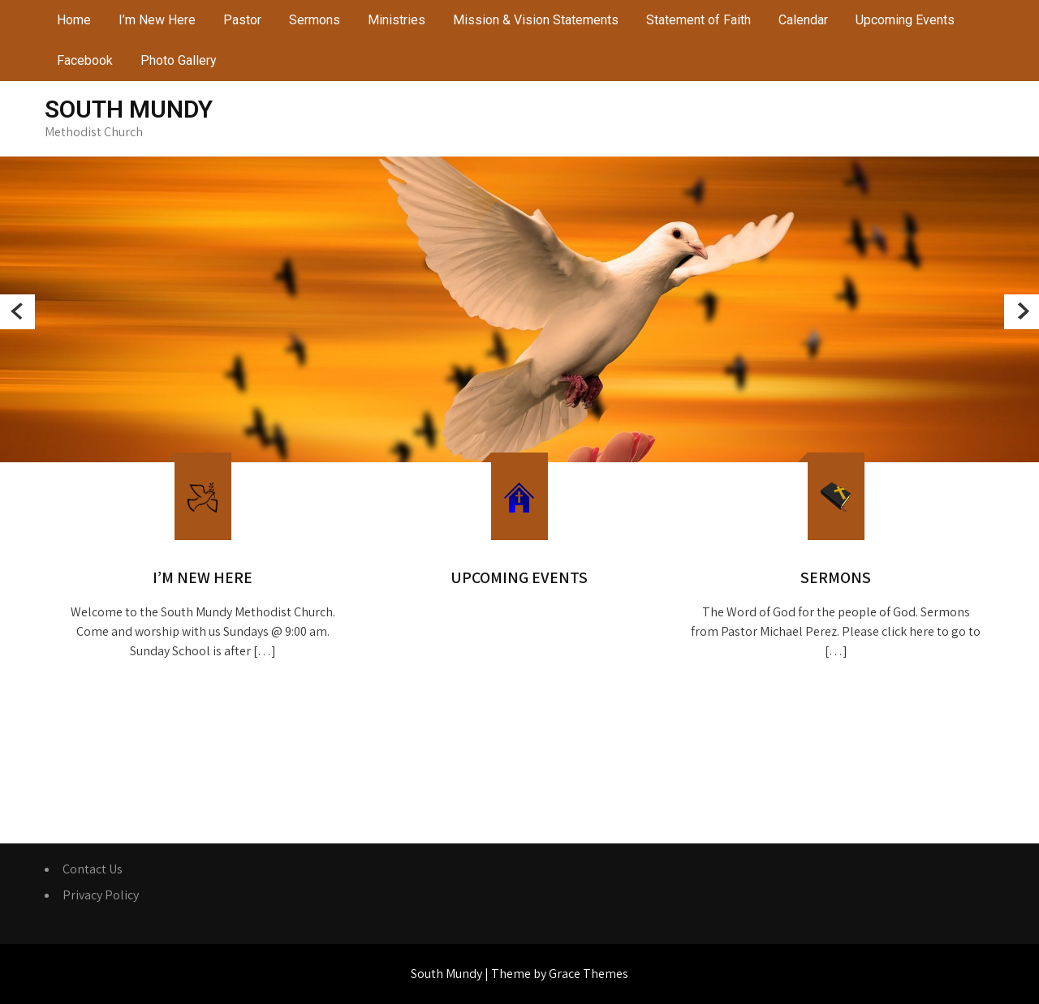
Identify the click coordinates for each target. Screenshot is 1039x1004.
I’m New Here (157, 20)
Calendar (803, 20)
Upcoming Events (905, 20)
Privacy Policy (101, 894)
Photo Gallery (178, 60)
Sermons (314, 20)
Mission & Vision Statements (536, 20)
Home (74, 20)
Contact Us (93, 868)
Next (1021, 311)
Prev (17, 311)
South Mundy (129, 109)
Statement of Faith (698, 20)
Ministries (396, 20)
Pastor (242, 20)
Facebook (85, 60)
